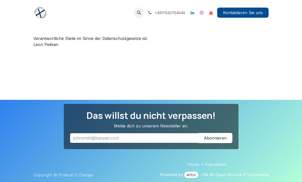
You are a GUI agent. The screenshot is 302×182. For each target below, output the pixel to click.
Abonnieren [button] (215, 138)
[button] (139, 12)
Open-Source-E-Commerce (242, 174)
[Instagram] (202, 13)
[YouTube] (211, 13)
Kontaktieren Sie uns (243, 12)
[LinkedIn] (192, 13)
